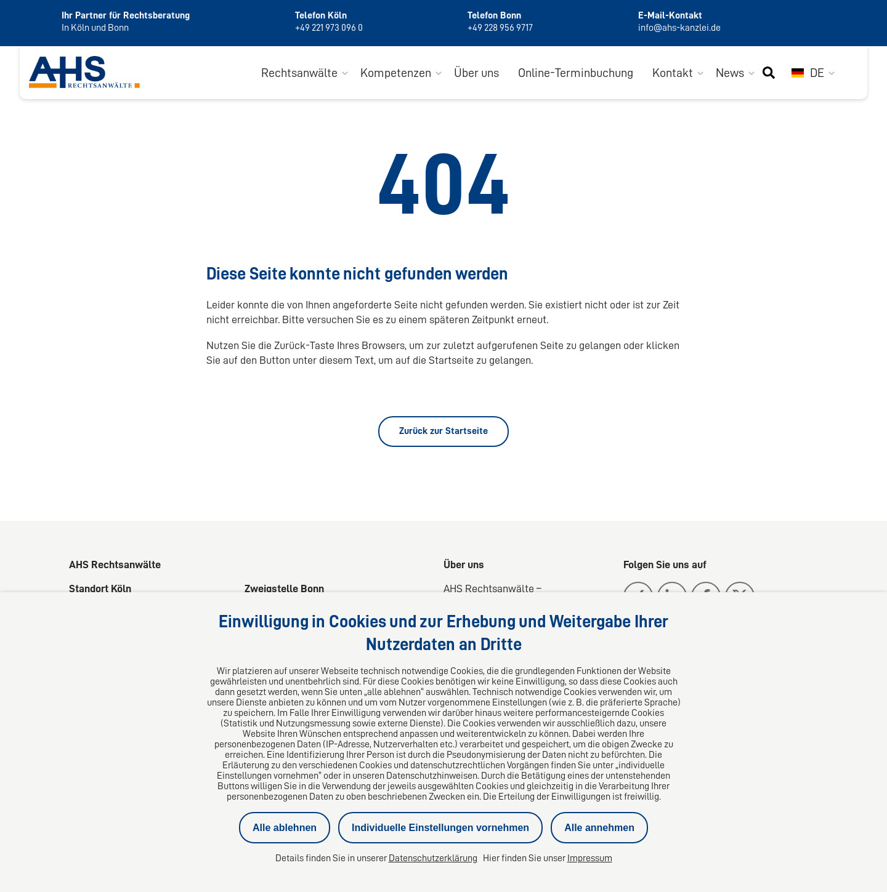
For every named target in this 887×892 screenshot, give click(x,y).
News (730, 72)
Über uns (476, 72)
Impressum (589, 858)
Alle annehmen (599, 827)
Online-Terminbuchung (575, 72)
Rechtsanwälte (299, 72)
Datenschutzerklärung (433, 858)
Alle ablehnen (285, 827)
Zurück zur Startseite (443, 431)
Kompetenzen (395, 72)
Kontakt (672, 72)
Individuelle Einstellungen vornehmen (440, 827)
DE (808, 72)
